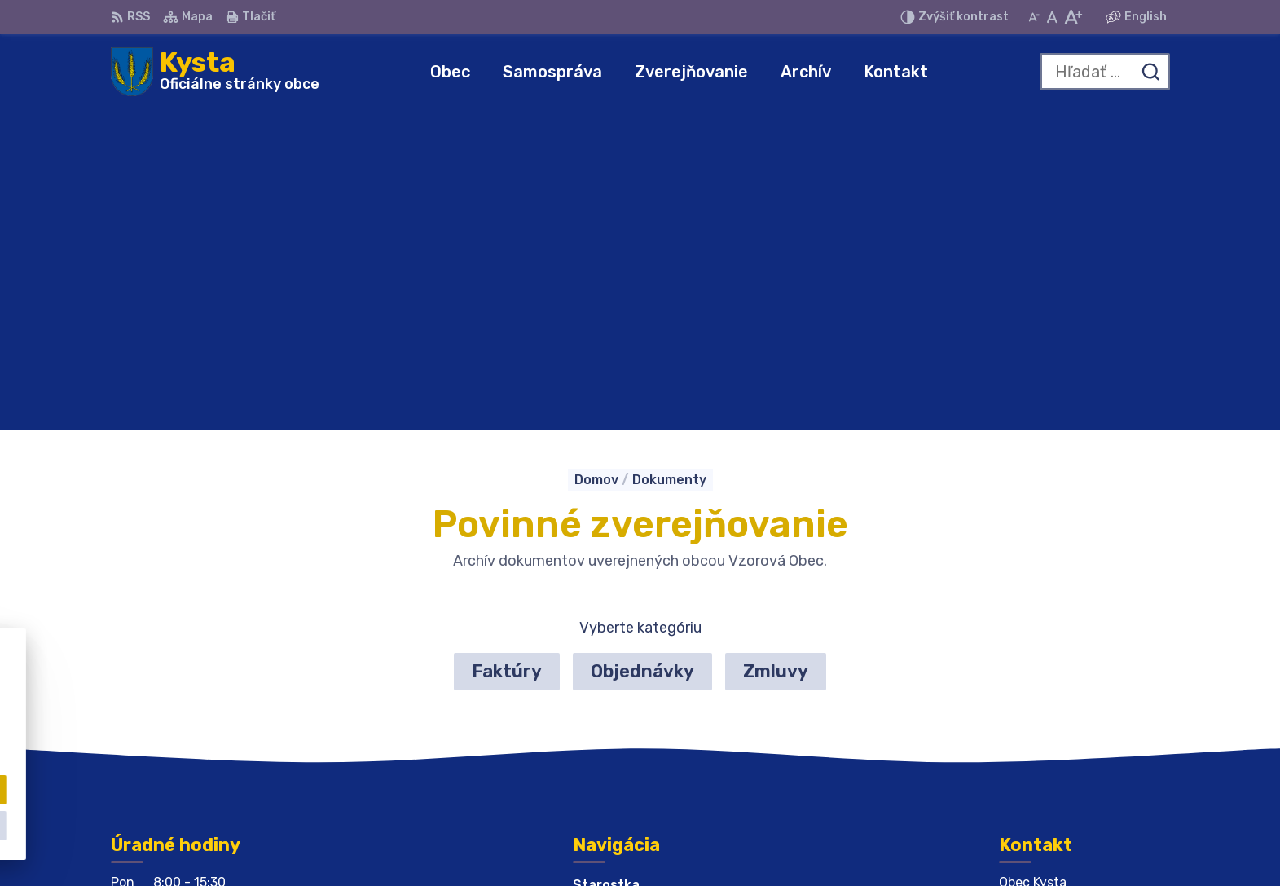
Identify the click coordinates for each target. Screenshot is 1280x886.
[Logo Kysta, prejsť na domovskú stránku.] (215, 71)
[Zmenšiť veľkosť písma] (1034, 17)
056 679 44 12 (1047, 691)
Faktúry (507, 351)
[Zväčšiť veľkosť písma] (1072, 17)
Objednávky (642, 351)
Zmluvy (775, 351)
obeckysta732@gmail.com (1084, 728)
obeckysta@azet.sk (1064, 709)
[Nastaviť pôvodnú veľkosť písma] (1052, 17)
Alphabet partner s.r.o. (679, 842)
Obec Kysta (909, 842)
